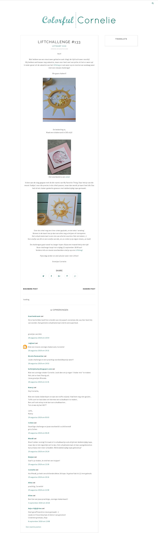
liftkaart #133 (59, 46)
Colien (31, 423)
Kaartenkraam (34, 316)
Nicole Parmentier (36, 356)
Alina (30, 483)
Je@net (31, 343)
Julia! (67, 177)
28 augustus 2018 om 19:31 (38, 351)
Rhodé (31, 439)
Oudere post (89, 289)
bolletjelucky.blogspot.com (40, 369)
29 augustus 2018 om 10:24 (38, 452)
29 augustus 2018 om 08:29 (38, 433)
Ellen (30, 496)
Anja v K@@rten (35, 508)
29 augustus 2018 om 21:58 (38, 490)
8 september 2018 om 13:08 (39, 522)
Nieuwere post (30, 289)
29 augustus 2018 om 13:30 (38, 464)
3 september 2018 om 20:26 (39, 503)
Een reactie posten (33, 527)
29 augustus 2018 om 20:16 (38, 477)
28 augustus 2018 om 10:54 (38, 338)
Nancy (30, 388)
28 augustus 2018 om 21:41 (38, 382)
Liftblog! (79, 250)
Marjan (31, 457)
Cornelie (31, 470)
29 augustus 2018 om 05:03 (38, 417)
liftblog (56, 65)
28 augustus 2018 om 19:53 (38, 364)
